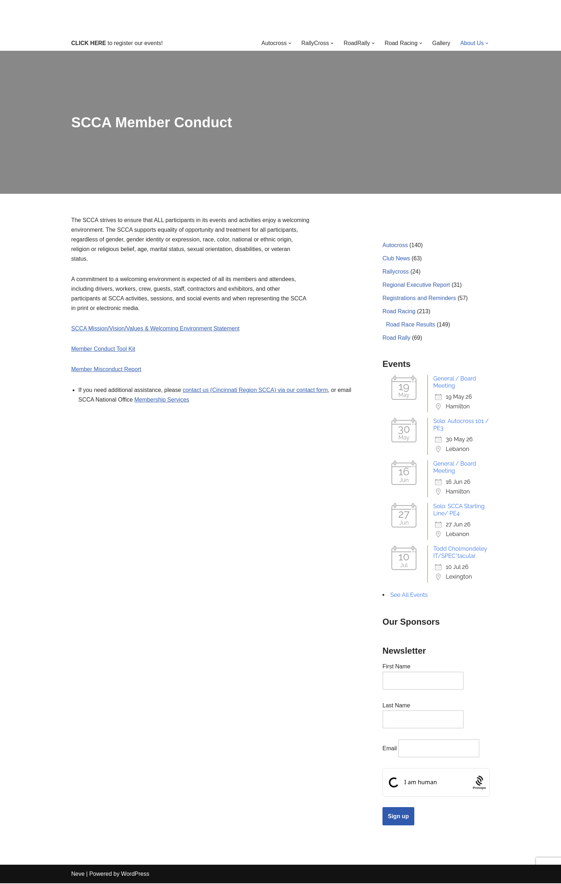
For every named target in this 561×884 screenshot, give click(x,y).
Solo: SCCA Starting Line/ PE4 (458, 510)
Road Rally (396, 338)
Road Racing (399, 312)
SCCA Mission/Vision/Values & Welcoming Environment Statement (155, 329)
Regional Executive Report (416, 285)
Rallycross (395, 272)
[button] (289, 43)
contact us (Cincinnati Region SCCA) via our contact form (256, 390)
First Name (396, 667)
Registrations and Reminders (419, 298)
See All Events (409, 595)
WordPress (135, 875)
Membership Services (162, 400)
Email (389, 749)
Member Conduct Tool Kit (103, 350)
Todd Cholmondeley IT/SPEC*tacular (460, 553)
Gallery (441, 43)
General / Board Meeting (454, 382)
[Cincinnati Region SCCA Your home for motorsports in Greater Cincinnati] (280, 17)
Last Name (396, 706)
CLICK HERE (88, 43)
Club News (396, 258)
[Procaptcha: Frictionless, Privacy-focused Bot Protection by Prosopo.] (479, 783)
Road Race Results (410, 325)
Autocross (395, 245)
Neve (77, 875)
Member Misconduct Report (106, 370)
